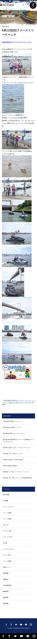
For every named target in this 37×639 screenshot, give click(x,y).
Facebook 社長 (3, 636)
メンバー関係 (7, 561)
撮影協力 (5, 579)
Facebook (9, 636)
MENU (33, 5)
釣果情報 (5, 603)
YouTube (22, 636)
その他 (5, 543)
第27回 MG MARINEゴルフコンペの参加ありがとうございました (18, 440)
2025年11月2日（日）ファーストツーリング (16, 447)
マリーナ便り (7, 555)
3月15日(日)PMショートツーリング (14, 433)
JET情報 (5, 500)
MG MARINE (7, 6)
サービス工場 (7, 531)
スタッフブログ (8, 537)
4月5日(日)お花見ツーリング (12, 421)
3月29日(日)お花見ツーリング (12, 427)
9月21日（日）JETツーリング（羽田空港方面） (18, 478)
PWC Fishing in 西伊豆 (10, 466)
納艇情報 (5, 591)
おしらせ (5, 525)
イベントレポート (8, 506)
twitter (15, 636)
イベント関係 (7, 519)
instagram (34, 636)
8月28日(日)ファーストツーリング (20, 400)
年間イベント (7, 567)
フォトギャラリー (8, 549)
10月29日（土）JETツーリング (12, 453)
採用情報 (5, 573)
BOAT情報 (6, 494)
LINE (28, 636)
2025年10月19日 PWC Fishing (13, 459)
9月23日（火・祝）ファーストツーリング (16, 472)
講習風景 (5, 597)
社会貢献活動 (7, 585)
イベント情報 (7, 513)
